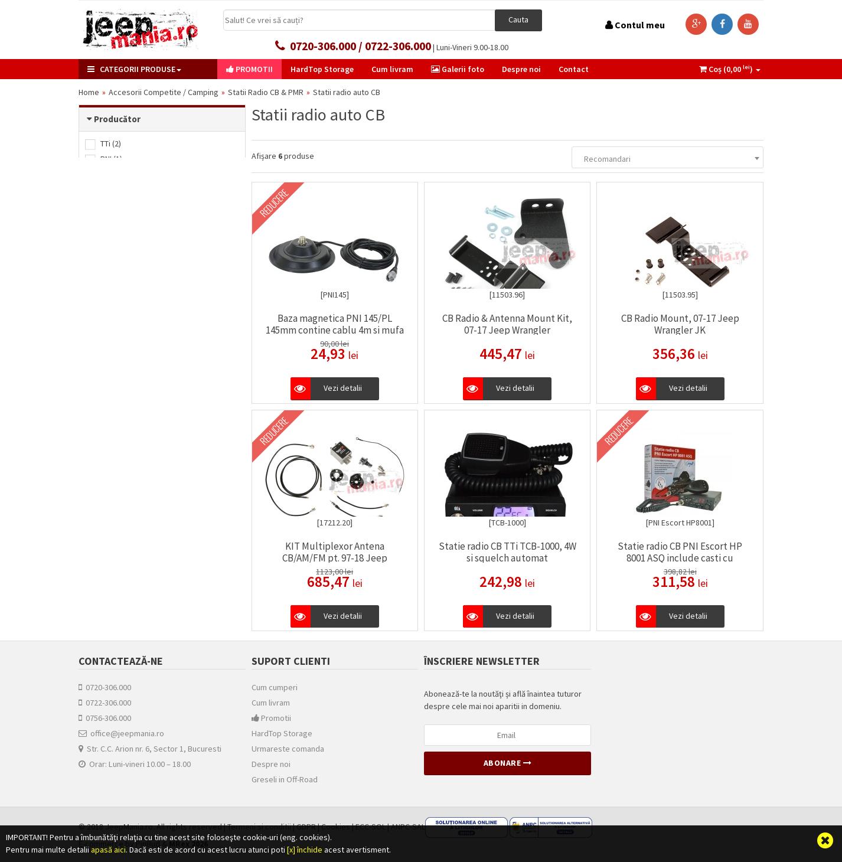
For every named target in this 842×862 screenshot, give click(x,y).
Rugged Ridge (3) (123, 174)
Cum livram (271, 702)
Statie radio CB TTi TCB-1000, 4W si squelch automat (507, 552)
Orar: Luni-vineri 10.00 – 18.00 (135, 764)
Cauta (518, 19)
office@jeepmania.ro (121, 733)
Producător (117, 119)
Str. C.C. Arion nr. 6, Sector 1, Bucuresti (150, 748)
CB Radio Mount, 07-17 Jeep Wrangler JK (680, 324)
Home (89, 92)
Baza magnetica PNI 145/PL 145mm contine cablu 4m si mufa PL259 (335, 330)
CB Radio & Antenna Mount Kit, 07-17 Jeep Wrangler (507, 324)
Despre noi (271, 764)
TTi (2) (103, 143)
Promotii (271, 718)
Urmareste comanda (288, 748)
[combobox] (667, 157)
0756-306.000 (105, 718)
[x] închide (304, 849)
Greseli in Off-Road (285, 779)
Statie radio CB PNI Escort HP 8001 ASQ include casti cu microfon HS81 (680, 558)
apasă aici (108, 849)
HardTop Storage (282, 733)
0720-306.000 (105, 687)
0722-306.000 (105, 702)
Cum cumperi (275, 687)
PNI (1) (103, 159)
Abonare (508, 762)
